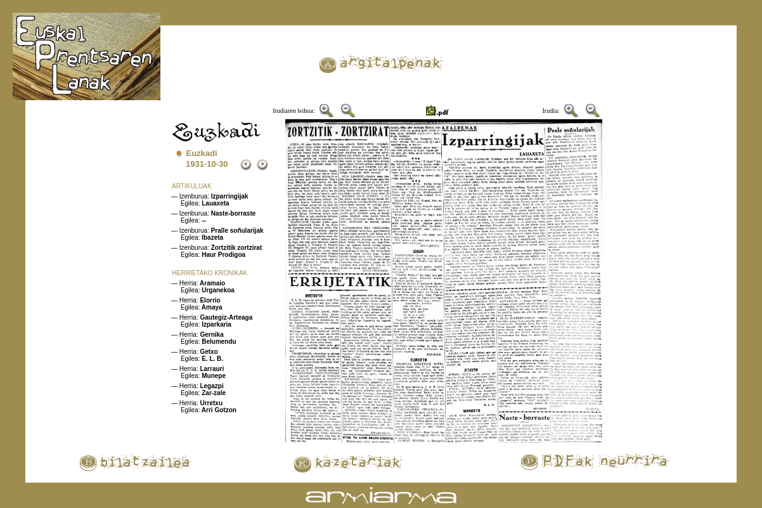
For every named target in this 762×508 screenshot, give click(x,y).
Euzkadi (201, 153)
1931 (195, 164)
